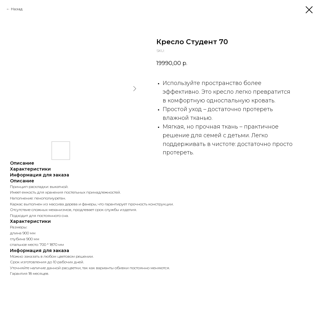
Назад (16, 9)
